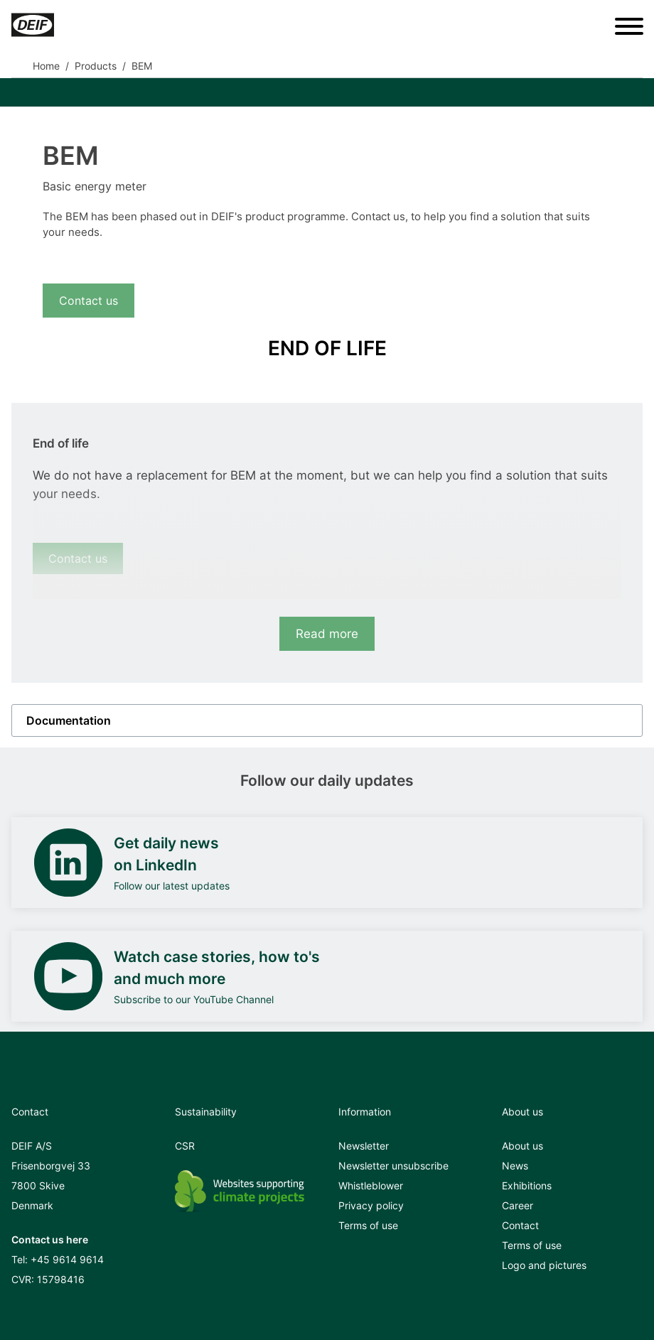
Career (517, 1205)
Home (46, 66)
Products (96, 66)
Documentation (68, 720)
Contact (520, 1225)
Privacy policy (371, 1205)
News (515, 1166)
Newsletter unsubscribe (393, 1166)
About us (522, 1146)
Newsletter (363, 1146)
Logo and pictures (544, 1265)
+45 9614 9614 (67, 1259)
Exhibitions (527, 1185)
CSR (185, 1146)
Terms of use (368, 1225)
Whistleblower (370, 1185)
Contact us (88, 300)
